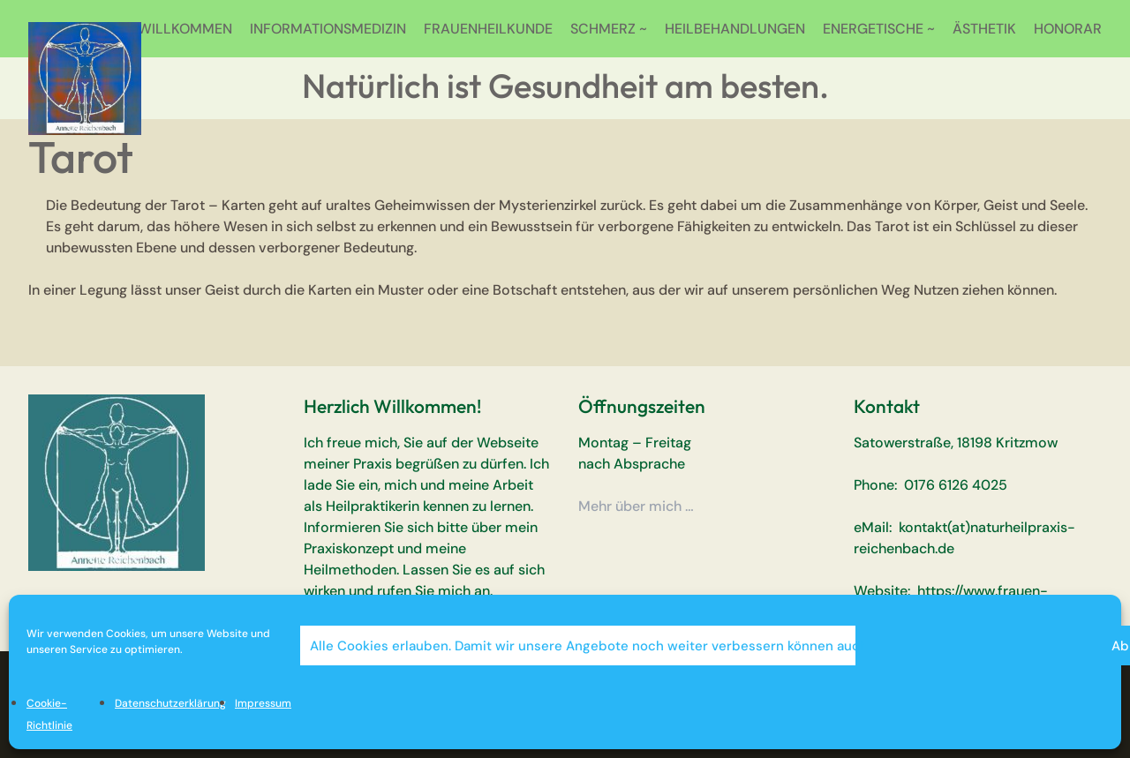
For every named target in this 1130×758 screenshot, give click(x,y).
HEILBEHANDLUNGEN (735, 28)
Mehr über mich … (636, 506)
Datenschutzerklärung (170, 703)
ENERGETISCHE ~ (879, 28)
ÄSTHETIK (984, 28)
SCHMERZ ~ (608, 28)
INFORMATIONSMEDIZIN (328, 28)
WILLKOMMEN (185, 28)
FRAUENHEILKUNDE (488, 28)
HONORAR (1068, 28)
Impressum (263, 703)
